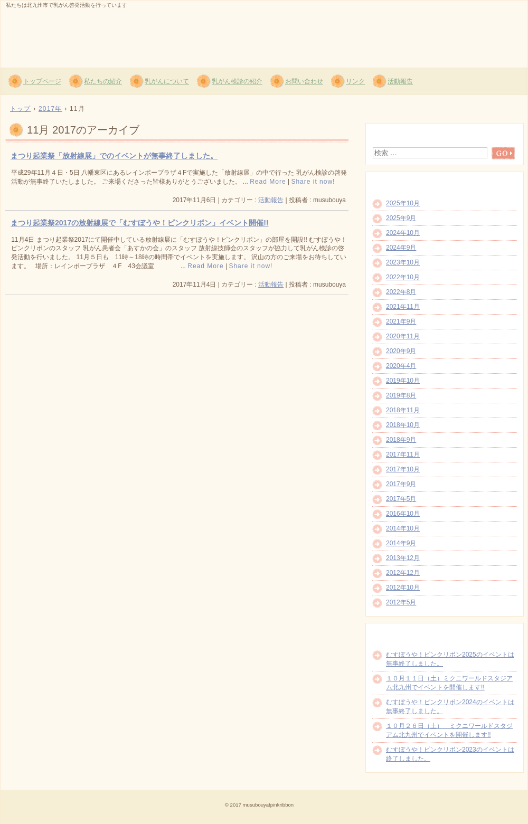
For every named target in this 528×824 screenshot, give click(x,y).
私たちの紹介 (103, 81)
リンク (355, 81)
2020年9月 (401, 351)
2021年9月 (401, 321)
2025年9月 (401, 218)
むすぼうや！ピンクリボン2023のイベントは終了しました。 (450, 754)
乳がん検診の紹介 (237, 81)
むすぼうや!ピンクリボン (127, 32)
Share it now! (313, 181)
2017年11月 (403, 454)
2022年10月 (403, 277)
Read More (268, 181)
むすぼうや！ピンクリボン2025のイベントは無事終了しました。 (450, 659)
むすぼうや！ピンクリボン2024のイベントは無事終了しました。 (450, 706)
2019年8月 (401, 395)
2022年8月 (401, 292)
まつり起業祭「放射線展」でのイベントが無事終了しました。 (114, 155)
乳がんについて (167, 81)
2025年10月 (403, 203)
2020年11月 (403, 336)
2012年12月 (403, 572)
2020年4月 (401, 366)
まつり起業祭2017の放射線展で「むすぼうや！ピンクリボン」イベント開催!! (140, 223)
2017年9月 (401, 484)
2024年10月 (403, 232)
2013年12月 (403, 558)
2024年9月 (401, 247)
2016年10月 (403, 513)
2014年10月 (403, 528)
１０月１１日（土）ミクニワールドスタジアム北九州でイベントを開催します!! (449, 683)
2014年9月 (401, 543)
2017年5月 (401, 499)
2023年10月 (403, 262)
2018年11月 (403, 410)
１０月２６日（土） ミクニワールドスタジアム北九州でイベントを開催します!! (449, 730)
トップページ (42, 81)
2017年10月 (403, 469)
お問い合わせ (304, 81)
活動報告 (400, 81)
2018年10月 (403, 425)
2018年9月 (401, 439)
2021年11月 (403, 306)
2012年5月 (401, 602)
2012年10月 (403, 587)
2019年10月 (403, 380)
